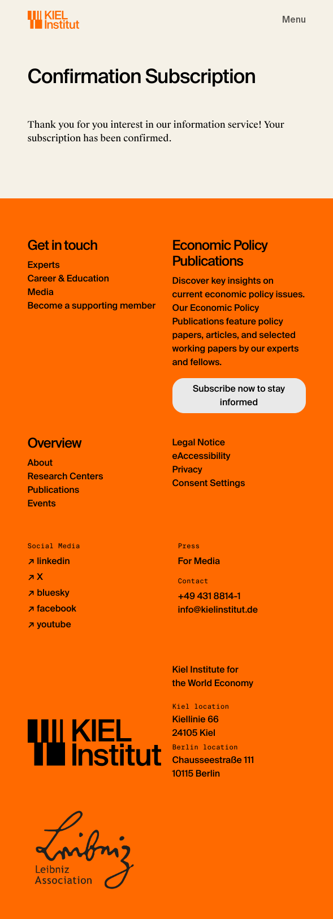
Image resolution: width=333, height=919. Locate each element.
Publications (54, 490)
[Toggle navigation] (294, 19)
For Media (199, 561)
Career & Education (68, 278)
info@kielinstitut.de (218, 609)
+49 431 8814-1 (209, 596)
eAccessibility (201, 456)
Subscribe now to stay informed (239, 395)
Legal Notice (199, 442)
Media (41, 292)
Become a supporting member (92, 305)
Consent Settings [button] (208, 483)
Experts (44, 265)
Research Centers (65, 476)
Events (42, 503)
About (40, 463)
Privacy (187, 469)
